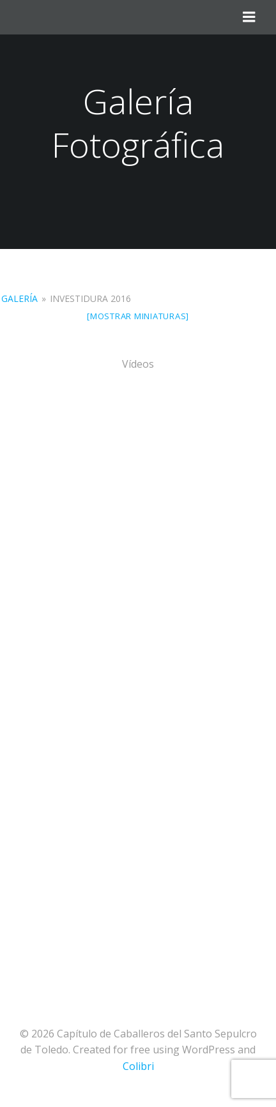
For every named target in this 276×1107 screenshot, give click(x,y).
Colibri (138, 1066)
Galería (19, 298)
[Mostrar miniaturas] (138, 316)
